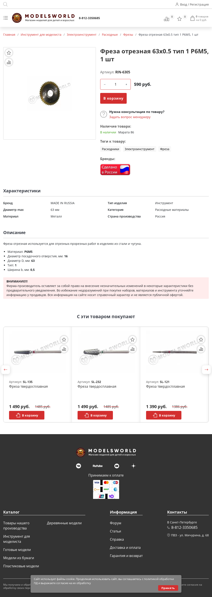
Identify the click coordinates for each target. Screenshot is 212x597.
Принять (168, 588)
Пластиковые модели (21, 566)
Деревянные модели (64, 523)
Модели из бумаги (18, 557)
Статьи (115, 531)
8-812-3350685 (89, 18)
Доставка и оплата (125, 547)
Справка (117, 539)
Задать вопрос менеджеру (130, 117)
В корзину (113, 98)
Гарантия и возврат (126, 555)
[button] (5, 369)
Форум (115, 523)
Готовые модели (17, 549)
